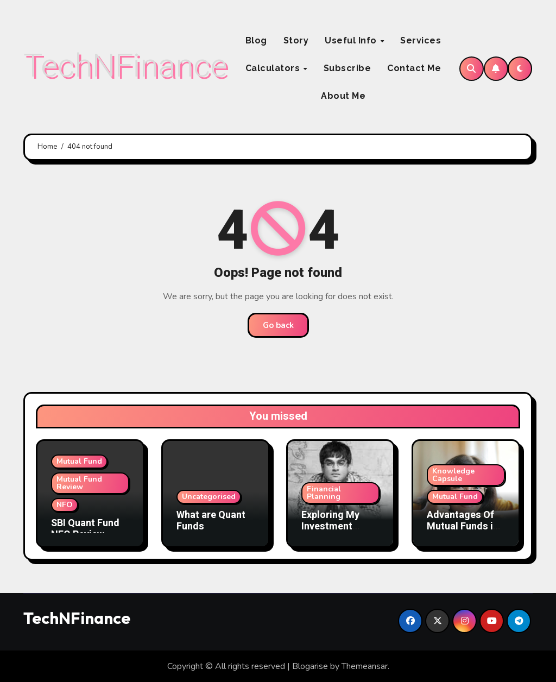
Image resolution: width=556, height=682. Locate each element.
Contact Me (414, 68)
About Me (343, 96)
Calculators (273, 68)
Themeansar (365, 666)
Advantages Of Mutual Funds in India (462, 527)
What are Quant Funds (210, 521)
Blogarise (310, 666)
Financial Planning (324, 493)
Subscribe (347, 68)
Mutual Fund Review (79, 483)
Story (296, 40)
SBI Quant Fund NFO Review (85, 529)
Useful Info (352, 40)
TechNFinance (125, 65)
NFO (64, 505)
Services (420, 40)
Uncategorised (209, 496)
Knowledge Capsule (453, 475)
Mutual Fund (79, 461)
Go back (278, 325)
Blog (256, 40)
